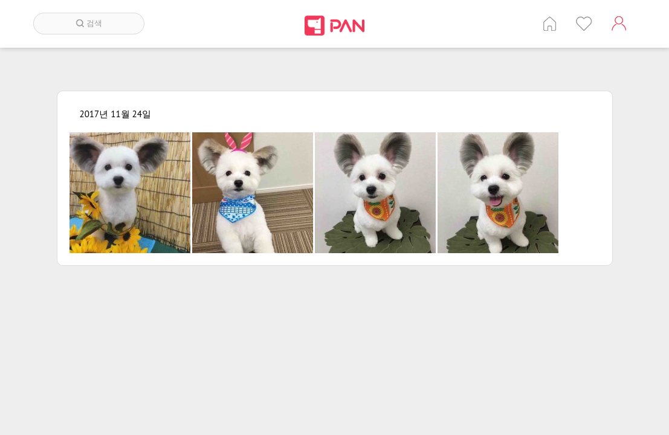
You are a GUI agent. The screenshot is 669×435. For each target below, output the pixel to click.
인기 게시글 (584, 23)
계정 (619, 23)
